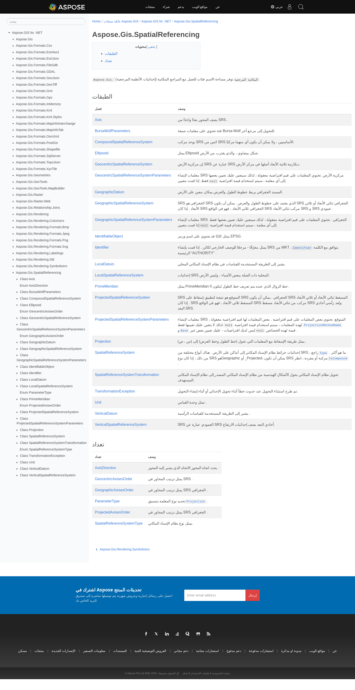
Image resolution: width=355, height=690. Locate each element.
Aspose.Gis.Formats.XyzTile (36, 169)
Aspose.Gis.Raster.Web (33, 201)
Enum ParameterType (35, 392)
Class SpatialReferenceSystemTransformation (53, 443)
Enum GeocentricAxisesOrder (41, 311)
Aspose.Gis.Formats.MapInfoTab (40, 130)
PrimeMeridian (106, 292)
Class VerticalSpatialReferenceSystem (48, 475)
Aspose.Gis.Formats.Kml (34, 110)
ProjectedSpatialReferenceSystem (122, 303)
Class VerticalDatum (34, 468)
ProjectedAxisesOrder (112, 523)
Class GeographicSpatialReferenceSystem (51, 349)
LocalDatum (104, 269)
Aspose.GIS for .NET (27, 32)
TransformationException (115, 402)
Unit (98, 413)
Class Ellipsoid (30, 305)
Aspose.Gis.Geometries (33, 175)
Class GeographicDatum (37, 342)
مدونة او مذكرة (291, 661)
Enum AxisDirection (34, 285)
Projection (103, 352)
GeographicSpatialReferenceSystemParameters (133, 225)
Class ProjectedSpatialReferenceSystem (49, 412)
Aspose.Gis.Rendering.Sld (35, 259)
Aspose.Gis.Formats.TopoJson (38, 162)
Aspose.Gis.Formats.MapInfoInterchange (45, 123)
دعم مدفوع (234, 661)
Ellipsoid (101, 153)
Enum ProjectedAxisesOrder (40, 405)
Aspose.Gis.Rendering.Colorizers (40, 220)
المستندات (120, 661)
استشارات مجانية (207, 661)
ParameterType (107, 512)
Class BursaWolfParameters (40, 292)
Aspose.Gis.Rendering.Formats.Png (42, 240)
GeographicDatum (109, 192)
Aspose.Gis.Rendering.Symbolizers (41, 266)
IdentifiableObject (109, 242)
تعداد (108, 61)
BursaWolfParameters (112, 131)
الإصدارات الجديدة (63, 661)
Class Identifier (30, 373)
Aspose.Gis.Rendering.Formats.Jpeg (43, 233)
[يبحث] (46, 21)
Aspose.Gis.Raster (29, 194)
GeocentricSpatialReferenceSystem (123, 164)
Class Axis (27, 279)
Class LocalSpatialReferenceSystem (46, 386)
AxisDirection (105, 479)
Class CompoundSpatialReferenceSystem (50, 298)
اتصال (185, 684)
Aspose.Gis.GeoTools (31, 182)
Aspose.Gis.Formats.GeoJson (38, 78)
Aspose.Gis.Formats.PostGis (37, 143)
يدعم (181, 7)
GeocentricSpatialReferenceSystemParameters (133, 175)
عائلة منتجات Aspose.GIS (121, 21)
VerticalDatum (106, 424)
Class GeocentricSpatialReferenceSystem (50, 318)
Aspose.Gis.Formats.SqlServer (38, 155)
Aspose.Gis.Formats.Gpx (34, 97)
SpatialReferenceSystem (115, 363)
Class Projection (31, 430)
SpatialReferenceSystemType (119, 534)
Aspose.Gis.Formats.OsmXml (37, 136)
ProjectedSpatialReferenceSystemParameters (132, 325)
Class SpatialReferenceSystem (42, 436)
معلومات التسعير (94, 661)
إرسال (252, 606)
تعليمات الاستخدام (200, 684)
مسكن (22, 661)
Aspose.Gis (24, 39)
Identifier (102, 253)
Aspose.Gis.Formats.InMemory (38, 104)
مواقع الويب (200, 7)
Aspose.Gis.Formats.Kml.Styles (39, 117)
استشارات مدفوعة (261, 661)
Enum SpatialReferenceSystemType (46, 449)
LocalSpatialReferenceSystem (119, 281)
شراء (166, 7)
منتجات (150, 7)
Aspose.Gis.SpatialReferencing (38, 272)
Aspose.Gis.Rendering (32, 214)
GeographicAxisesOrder (114, 501)
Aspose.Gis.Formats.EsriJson (37, 58)
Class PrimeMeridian (35, 399)
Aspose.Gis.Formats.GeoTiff (36, 84)
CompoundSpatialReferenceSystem (123, 142)
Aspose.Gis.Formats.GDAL (35, 71)
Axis (98, 120)
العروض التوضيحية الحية (150, 661)
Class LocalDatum (33, 379)
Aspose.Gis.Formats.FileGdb (37, 65)
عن (218, 7)
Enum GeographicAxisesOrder (42, 335)
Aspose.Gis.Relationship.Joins (38, 207)
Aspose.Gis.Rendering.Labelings (40, 253)
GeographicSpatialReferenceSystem (124, 203)
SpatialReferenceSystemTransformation (127, 385)
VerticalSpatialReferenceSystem (121, 435)
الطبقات (111, 54)
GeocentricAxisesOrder (113, 490)
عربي (277, 7)
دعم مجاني (181, 661)
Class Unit (27, 462)
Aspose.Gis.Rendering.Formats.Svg (42, 246)
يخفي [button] (148, 46)
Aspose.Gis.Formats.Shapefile (38, 149)
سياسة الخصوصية (221, 684)
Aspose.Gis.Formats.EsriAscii (37, 52)
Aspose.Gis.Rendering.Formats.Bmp (42, 227)
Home (96, 21)
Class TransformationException (42, 456)
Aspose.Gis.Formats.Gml (34, 91)
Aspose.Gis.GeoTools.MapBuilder (40, 188)
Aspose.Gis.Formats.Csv (34, 45)
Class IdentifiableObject (37, 366)
